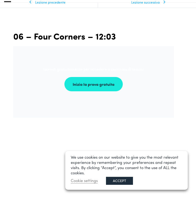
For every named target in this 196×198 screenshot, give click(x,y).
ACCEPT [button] (119, 180)
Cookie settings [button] (84, 180)
